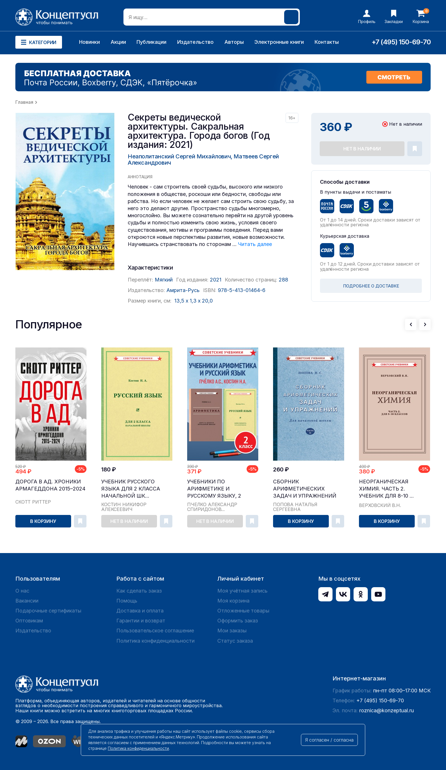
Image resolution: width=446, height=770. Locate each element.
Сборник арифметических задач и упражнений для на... (304, 489)
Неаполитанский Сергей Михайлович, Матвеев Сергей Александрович (203, 159)
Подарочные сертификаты (48, 611)
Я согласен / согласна (329, 740)
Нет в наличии (362, 149)
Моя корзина (233, 601)
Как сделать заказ (139, 591)
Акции (118, 42)
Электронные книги (279, 42)
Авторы (234, 42)
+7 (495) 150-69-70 (401, 42)
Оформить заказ (237, 621)
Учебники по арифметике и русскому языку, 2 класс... (214, 489)
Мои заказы (232, 631)
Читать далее (255, 244)
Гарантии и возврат (140, 621)
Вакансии (26, 601)
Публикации (151, 42)
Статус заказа (235, 641)
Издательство (195, 42)
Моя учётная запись (242, 591)
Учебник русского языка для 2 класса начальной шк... (130, 489)
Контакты (327, 42)
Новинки (89, 42)
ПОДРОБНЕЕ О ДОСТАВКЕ (371, 286)
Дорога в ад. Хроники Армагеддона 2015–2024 (50, 485)
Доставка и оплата (140, 611)
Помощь (126, 601)
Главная (24, 102)
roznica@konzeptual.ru (386, 710)
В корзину (43, 521)
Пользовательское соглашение (155, 631)
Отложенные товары (243, 611)
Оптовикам (29, 621)
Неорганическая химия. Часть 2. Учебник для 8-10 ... (386, 489)
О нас (22, 591)
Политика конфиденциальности (155, 641)
